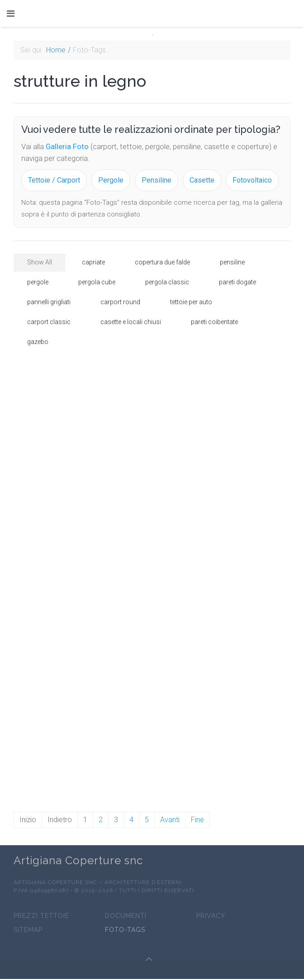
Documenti (126, 916)
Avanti (170, 819)
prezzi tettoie (41, 916)
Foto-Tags (125, 930)
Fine (197, 819)
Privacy (210, 916)
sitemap (28, 930)
